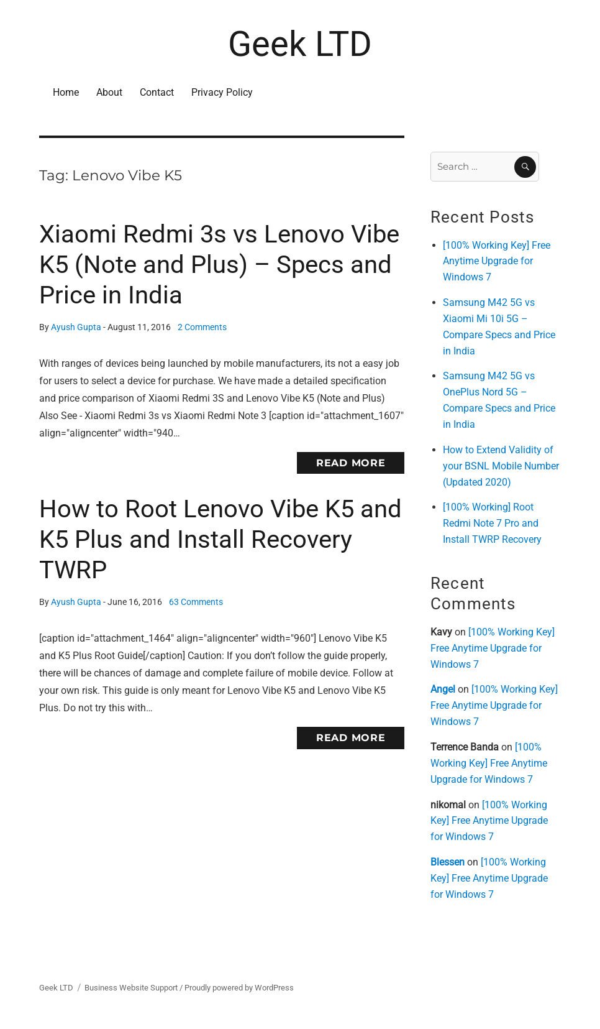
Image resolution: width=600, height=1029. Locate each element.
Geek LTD (300, 44)
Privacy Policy (222, 92)
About (109, 92)
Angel (442, 689)
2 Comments (202, 327)
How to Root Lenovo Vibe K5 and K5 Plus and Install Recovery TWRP (220, 539)
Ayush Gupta (76, 327)
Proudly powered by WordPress (239, 987)
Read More (351, 463)
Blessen (447, 862)
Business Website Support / (134, 987)
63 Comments (196, 602)
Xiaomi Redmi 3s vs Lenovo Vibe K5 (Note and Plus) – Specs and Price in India (219, 264)
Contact (157, 92)
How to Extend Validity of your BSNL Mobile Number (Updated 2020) (501, 466)
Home (66, 92)
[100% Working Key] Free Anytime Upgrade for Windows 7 (496, 261)
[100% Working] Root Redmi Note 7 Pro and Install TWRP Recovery (492, 523)
